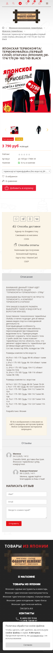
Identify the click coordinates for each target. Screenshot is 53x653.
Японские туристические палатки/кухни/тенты (26, 593)
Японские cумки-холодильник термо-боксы (26, 600)
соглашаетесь (36, 635)
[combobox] (26, 171)
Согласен (28, 645)
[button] (47, 130)
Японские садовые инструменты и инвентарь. (26, 589)
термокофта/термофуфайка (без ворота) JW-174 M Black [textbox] (27, 171)
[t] (20, 3)
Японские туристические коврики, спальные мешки (26, 596)
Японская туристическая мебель (26, 604)
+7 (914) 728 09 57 (28, 620)
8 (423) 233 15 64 (28, 618)
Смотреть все (26, 608)
